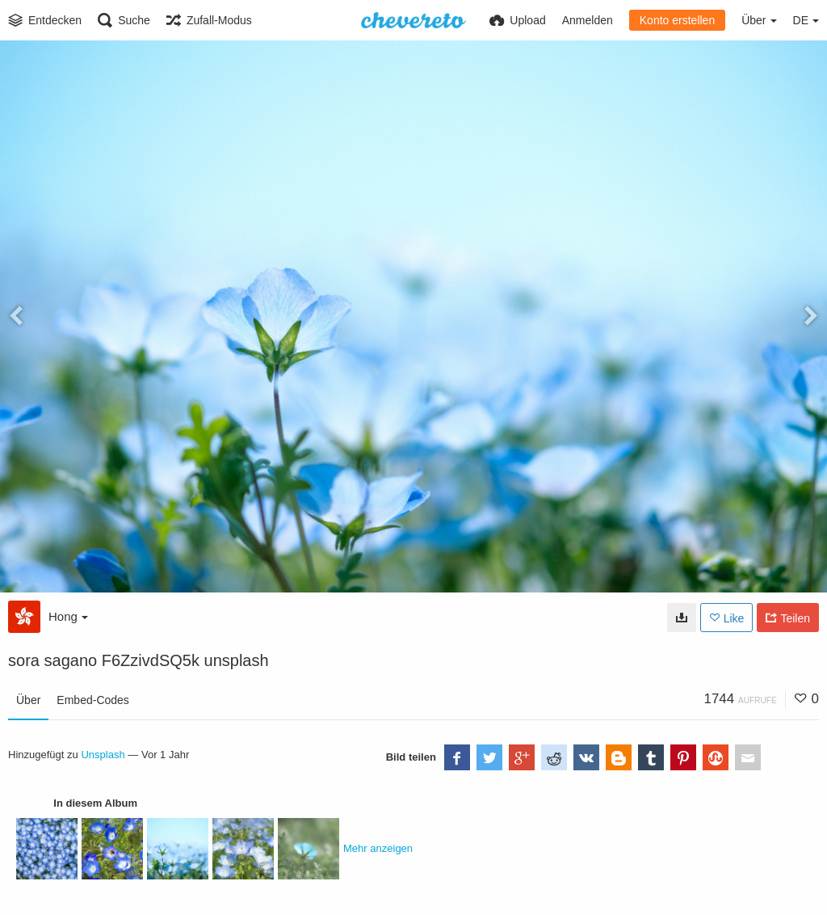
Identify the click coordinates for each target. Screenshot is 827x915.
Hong (68, 616)
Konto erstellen (677, 20)
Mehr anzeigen (378, 848)
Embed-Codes (93, 700)
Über (28, 700)
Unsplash (102, 754)
